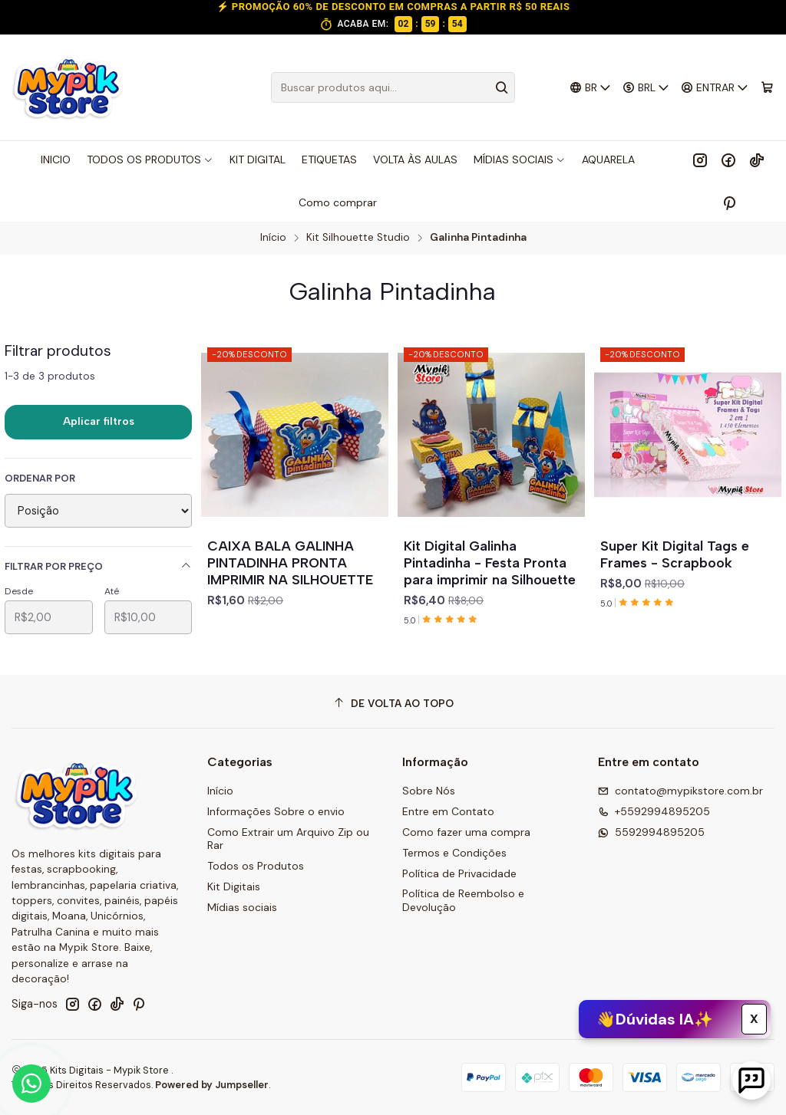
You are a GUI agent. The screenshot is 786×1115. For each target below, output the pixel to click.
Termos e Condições (454, 853)
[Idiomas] (590, 88)
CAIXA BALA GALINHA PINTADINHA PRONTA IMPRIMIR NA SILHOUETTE (290, 562)
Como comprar (338, 202)
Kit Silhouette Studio (358, 237)
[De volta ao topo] (393, 703)
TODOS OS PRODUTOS (150, 159)
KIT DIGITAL (258, 159)
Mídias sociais (242, 907)
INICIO (56, 159)
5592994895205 (651, 832)
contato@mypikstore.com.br (680, 791)
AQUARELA (608, 159)
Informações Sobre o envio (276, 811)
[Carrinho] (767, 88)
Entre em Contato (448, 811)
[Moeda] (646, 88)
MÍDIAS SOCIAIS (520, 159)
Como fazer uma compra (466, 832)
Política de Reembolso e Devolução (463, 900)
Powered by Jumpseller (212, 1084)
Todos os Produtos (255, 866)
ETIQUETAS (329, 159)
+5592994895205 (654, 811)
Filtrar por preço (98, 566)
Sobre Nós (428, 791)
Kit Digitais (233, 886)
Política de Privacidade (459, 873)
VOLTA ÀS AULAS (415, 159)
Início (273, 237)
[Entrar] (715, 88)
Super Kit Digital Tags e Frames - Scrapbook (674, 554)
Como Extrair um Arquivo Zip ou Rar (288, 839)
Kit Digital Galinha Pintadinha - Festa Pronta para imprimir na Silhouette (490, 562)
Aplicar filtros (98, 421)
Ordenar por (40, 478)
